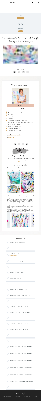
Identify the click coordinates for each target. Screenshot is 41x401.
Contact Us (36, 396)
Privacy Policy (17, 396)
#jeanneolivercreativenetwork (14, 135)
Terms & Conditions (7, 396)
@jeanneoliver (11, 137)
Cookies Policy (27, 396)
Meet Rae (20, 105)
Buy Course (20, 30)
